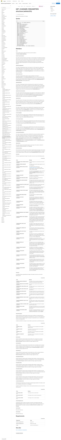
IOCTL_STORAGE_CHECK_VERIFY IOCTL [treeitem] (6, 168)
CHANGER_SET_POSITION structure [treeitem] (5, 113)
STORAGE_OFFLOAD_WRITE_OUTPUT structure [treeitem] (6, 216)
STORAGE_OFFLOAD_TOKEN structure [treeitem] (6, 214)
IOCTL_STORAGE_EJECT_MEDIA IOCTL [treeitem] (6, 170)
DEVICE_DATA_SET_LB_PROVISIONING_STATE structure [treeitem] (6, 117)
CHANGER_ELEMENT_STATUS (33, 167)
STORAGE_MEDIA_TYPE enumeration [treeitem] (5, 209)
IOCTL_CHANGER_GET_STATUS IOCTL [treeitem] (6, 150)
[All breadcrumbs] (16, 6)
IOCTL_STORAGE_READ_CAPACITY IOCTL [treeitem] (6, 194)
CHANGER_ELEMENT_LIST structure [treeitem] (5, 91)
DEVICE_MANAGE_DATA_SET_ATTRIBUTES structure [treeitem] (6, 130)
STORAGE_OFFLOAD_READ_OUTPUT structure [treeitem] (6, 211)
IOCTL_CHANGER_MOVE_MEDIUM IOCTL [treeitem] (6, 154)
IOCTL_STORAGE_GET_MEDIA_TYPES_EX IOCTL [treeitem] (6, 183)
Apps (19, 6)
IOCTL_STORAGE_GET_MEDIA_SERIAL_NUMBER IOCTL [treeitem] (6, 179)
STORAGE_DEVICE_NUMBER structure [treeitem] (6, 205)
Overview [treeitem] (3, 88)
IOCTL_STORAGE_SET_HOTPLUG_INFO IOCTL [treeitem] (6, 197)
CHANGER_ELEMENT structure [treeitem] (6, 89)
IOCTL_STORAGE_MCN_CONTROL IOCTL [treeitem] (6, 190)
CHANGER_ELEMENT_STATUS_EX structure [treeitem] (6, 96)
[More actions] (44, 6)
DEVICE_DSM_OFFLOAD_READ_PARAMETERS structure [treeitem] (6, 126)
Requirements (52, 10)
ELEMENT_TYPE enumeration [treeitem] (6, 135)
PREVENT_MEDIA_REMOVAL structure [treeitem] (6, 199)
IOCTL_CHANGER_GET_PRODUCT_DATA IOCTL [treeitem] (6, 147)
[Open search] (57, 1)
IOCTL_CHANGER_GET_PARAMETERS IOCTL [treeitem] (6, 145)
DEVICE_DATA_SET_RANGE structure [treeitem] (5, 119)
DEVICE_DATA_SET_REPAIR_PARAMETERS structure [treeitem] (6, 121)
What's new (53, 3)
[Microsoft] (1, 1)
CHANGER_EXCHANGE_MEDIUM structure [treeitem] (6, 98)
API (24, 6)
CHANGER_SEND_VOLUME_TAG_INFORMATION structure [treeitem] (6, 109)
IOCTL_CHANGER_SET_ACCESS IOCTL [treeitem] (6, 161)
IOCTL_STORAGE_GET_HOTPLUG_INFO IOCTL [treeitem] (6, 177)
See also (52, 11)
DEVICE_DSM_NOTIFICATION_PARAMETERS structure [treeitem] (6, 124)
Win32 (22, 6)
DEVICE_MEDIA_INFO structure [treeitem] (6, 134)
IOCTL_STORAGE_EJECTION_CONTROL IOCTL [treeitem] (6, 172)
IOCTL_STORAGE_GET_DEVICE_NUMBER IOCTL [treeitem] (6, 174)
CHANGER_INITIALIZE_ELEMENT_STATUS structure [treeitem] (6, 100)
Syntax (52, 7)
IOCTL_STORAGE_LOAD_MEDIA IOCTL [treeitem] (6, 185)
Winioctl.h (33, 6)
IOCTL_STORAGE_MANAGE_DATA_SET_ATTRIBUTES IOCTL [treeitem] (6, 188)
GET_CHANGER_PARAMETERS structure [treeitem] (6, 137)
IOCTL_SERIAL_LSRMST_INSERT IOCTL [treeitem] (6, 165)
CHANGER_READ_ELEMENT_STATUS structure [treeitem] (6, 107)
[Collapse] (10, 5)
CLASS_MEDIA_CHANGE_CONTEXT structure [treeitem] (6, 115)
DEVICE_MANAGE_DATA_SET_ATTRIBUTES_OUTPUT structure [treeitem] (6, 133)
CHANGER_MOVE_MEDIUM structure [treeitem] (6, 102)
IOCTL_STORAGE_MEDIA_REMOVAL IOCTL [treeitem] (6, 192)
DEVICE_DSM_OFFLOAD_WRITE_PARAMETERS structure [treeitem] (6, 128)
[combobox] (6, 7)
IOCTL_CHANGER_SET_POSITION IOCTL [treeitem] (6, 163)
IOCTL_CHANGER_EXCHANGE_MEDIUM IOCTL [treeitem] (6, 141)
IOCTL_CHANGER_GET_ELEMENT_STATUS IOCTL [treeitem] (6, 143)
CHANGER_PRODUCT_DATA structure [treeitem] (6, 105)
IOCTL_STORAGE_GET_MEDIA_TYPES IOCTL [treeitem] (6, 181)
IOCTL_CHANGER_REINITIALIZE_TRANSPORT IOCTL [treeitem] (6, 159)
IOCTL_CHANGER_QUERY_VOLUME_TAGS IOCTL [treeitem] (6, 156)
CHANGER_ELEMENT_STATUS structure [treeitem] (6, 93)
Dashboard (58, 3)
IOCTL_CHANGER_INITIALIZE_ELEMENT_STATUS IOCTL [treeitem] (6, 152)
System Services (28, 6)
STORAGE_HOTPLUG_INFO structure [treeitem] (5, 207)
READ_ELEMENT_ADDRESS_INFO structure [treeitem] (6, 201)
